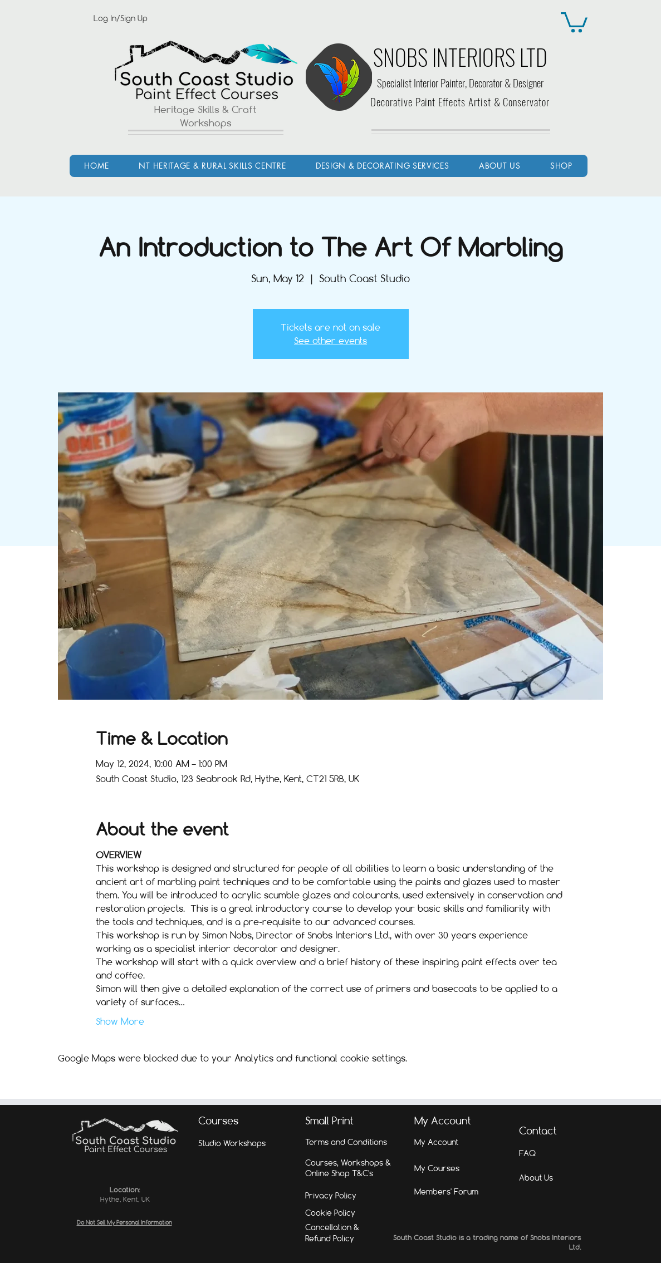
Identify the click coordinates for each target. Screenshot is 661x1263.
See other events (330, 340)
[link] (574, 21)
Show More (120, 1021)
